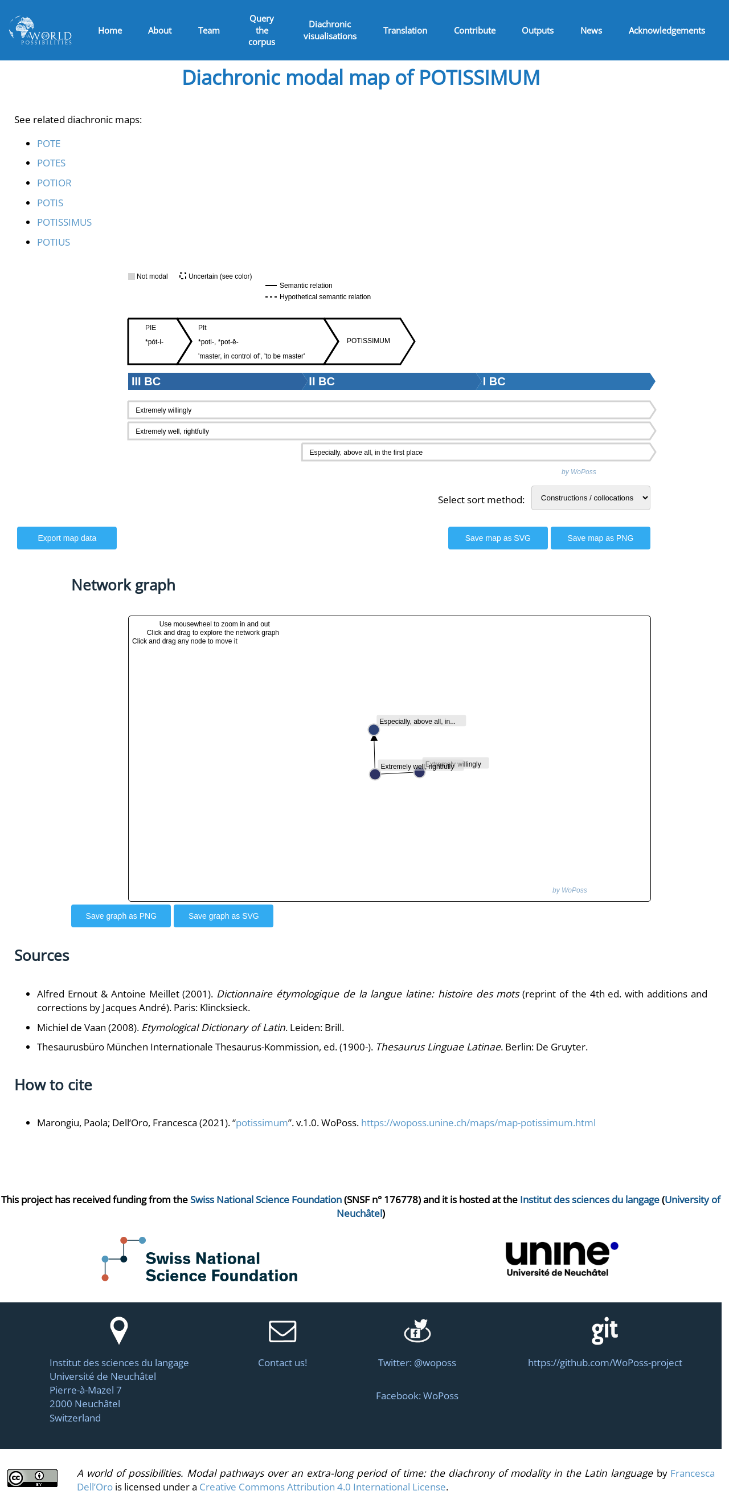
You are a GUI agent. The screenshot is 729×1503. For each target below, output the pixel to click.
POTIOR (54, 182)
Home (110, 30)
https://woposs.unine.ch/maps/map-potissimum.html (478, 1122)
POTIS (50, 202)
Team (209, 30)
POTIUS (53, 242)
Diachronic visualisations (330, 30)
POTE (48, 143)
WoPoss (440, 1395)
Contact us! (282, 1362)
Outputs (538, 30)
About (159, 30)
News (591, 30)
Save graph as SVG (224, 915)
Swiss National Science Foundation (266, 1199)
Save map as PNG (600, 538)
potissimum (262, 1122)
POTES (51, 162)
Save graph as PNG (121, 915)
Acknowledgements (667, 30)
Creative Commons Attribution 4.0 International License (322, 1486)
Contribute (474, 30)
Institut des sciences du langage (590, 1199)
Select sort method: (481, 499)
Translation (405, 30)
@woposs (435, 1362)
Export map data (67, 538)
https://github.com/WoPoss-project (605, 1362)
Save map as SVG (498, 538)
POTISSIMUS (64, 222)
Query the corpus (261, 30)
